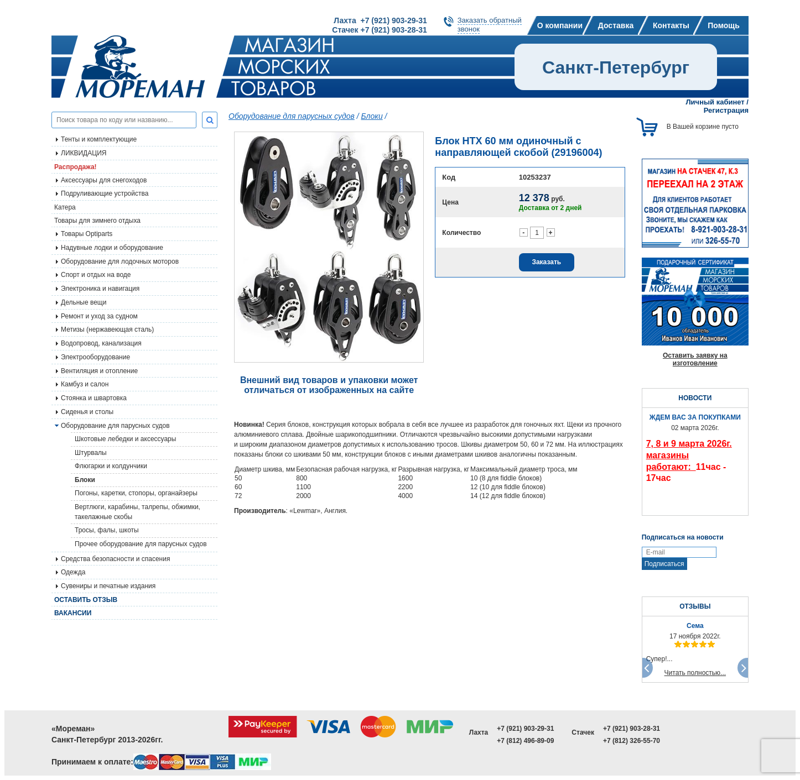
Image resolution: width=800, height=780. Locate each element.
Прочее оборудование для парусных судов (141, 544)
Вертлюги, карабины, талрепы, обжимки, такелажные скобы (137, 512)
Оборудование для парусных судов (115, 426)
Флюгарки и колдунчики (111, 466)
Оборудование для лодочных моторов (120, 261)
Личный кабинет (714, 102)
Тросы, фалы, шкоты (107, 530)
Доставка (615, 25)
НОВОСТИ (694, 398)
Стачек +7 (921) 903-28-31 (379, 29)
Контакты (671, 25)
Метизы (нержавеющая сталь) (107, 329)
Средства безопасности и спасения (115, 559)
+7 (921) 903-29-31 (525, 728)
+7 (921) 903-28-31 (631, 728)
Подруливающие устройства (104, 193)
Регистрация (726, 110)
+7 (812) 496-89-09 (525, 741)
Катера (65, 207)
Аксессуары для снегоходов (104, 180)
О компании (560, 25)
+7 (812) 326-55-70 (631, 741)
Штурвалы (91, 453)
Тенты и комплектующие (99, 139)
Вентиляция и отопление (99, 371)
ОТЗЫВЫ (694, 606)
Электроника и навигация (100, 288)
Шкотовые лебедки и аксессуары (125, 439)
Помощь (724, 25)
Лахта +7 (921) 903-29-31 (380, 20)
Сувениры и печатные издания (108, 586)
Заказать (546, 262)
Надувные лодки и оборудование (112, 248)
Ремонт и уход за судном (99, 316)
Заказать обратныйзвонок (490, 24)
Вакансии (72, 613)
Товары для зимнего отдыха (97, 220)
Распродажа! (75, 167)
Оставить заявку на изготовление (695, 359)
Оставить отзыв (85, 600)
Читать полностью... (695, 673)
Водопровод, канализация (101, 343)
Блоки (85, 480)
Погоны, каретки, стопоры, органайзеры (136, 493)
